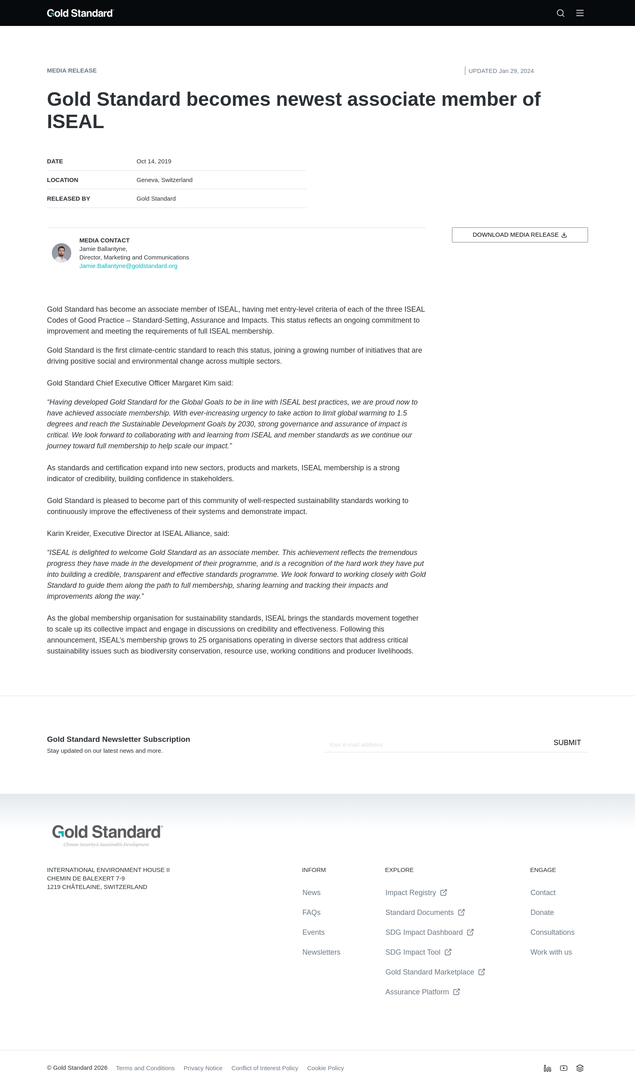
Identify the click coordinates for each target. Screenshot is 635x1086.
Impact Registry (416, 893)
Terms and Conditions (145, 1068)
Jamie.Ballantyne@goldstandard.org (128, 265)
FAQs (312, 912)
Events (314, 932)
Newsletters (322, 952)
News (312, 893)
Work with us (551, 952)
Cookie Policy (325, 1068)
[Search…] (560, 13)
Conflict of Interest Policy (264, 1068)
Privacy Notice (203, 1068)
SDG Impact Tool (419, 952)
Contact (543, 893)
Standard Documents (425, 912)
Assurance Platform (423, 992)
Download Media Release (520, 234)
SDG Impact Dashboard (430, 932)
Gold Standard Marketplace (436, 972)
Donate (542, 912)
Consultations (553, 932)
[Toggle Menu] (580, 13)
